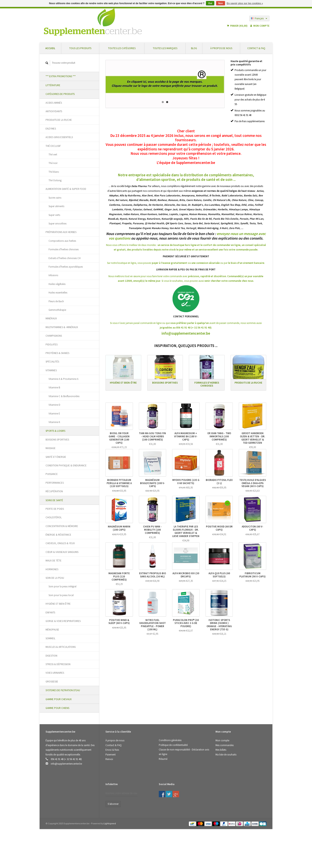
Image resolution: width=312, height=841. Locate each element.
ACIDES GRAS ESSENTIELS (59, 137)
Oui (210, 3)
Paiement (110, 754)
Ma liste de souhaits (225, 754)
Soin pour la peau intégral (62, 586)
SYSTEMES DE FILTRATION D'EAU (63, 690)
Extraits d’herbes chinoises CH (65, 258)
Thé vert (53, 154)
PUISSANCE (52, 474)
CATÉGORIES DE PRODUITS (60, 94)
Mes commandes (224, 745)
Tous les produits (80, 48)
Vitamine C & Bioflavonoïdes (64, 396)
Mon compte (259, 25)
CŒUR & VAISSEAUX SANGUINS (62, 552)
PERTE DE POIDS (55, 509)
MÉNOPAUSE (52, 629)
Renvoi (109, 759)
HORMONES (52, 569)
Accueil (50, 48)
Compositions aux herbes (62, 241)
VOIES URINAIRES (55, 672)
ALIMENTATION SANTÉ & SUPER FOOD (66, 189)
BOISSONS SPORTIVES (57, 439)
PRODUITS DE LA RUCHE (59, 120)
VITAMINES (51, 370)
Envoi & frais (112, 749)
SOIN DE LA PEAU (55, 578)
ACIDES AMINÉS (54, 102)
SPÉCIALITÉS (52, 361)
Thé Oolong (55, 180)
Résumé (163, 759)
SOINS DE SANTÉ (54, 500)
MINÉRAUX (51, 318)
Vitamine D (54, 404)
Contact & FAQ (256, 48)
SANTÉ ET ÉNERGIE (56, 457)
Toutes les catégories (122, 48)
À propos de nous (221, 48)
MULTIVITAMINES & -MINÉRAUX (62, 327)
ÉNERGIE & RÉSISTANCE (58, 534)
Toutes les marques (165, 48)
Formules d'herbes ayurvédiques (66, 266)
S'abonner (113, 804)
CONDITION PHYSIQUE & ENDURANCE (66, 465)
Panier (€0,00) (237, 25)
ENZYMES (51, 128)
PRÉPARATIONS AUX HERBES (61, 232)
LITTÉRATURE (53, 85)
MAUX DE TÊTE (53, 560)
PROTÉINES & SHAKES (57, 353)
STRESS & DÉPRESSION (58, 664)
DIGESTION (51, 655)
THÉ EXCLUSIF (53, 146)
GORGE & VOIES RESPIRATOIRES (63, 621)
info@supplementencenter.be (186, 333)
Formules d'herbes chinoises (64, 249)
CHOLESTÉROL (54, 517)
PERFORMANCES (55, 482)
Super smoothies (57, 223)
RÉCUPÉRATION (54, 491)
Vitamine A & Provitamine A (63, 379)
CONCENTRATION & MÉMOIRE (62, 526)
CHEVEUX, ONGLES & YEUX (60, 543)
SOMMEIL (50, 638)
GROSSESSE (52, 681)
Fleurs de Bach (56, 301)
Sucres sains (55, 197)
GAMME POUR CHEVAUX (59, 699)
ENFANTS (50, 612)
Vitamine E (54, 413)
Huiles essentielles (58, 292)
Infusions (53, 275)
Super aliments (56, 206)
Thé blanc (54, 171)
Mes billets (220, 749)
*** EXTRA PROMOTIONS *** (61, 76)
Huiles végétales (57, 284)
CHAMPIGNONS (54, 335)
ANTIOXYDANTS (54, 111)
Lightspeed (110, 823)
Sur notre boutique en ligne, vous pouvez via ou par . (186, 263)
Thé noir (53, 163)
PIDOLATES (52, 344)
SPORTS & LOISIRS (55, 431)
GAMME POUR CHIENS (57, 708)
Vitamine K (54, 422)
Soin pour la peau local (61, 595)
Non (220, 3)
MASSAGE (51, 448)
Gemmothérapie (57, 310)
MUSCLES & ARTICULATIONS (61, 647)
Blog (194, 48)
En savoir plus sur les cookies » (245, 3)
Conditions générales (170, 740)
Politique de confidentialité (173, 745)
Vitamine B (54, 387)
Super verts (54, 215)
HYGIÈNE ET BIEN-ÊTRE (58, 603)
